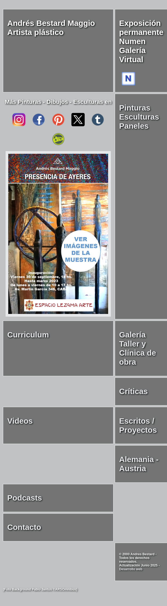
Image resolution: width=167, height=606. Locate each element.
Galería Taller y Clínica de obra (137, 348)
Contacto (24, 527)
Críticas (133, 391)
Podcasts (24, 497)
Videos (20, 420)
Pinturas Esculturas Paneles (139, 116)
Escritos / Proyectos (138, 425)
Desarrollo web (130, 569)
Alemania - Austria (138, 464)
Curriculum (28, 334)
